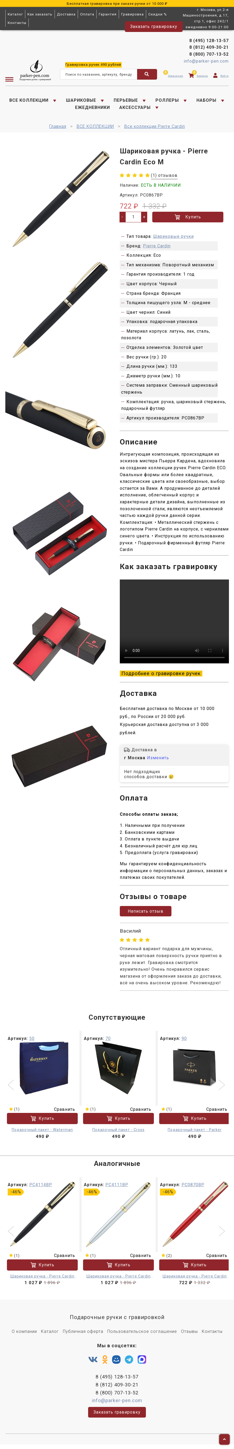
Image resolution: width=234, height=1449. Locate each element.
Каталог (15, 14)
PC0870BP (193, 1188)
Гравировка (132, 14)
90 (184, 1041)
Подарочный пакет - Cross (118, 1133)
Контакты (17, 23)
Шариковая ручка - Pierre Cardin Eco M (42, 1280)
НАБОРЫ (206, 101)
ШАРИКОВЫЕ (81, 101)
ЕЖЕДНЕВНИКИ (92, 108)
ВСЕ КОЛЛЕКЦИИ (28, 101)
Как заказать (39, 14)
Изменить (158, 761)
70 (108, 1041)
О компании (24, 1335)
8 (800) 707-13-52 (209, 55)
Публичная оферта (83, 1335)
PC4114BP (40, 1188)
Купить (188, 219)
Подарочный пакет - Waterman (42, 1133)
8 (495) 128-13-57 (209, 41)
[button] (11, 1089)
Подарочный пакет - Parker (195, 1133)
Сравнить (61, 1112)
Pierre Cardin (157, 247)
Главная (57, 128)
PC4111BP (116, 1188)
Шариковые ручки (173, 238)
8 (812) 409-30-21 (209, 48)
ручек (93, 65)
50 (32, 1041)
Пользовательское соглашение (142, 1335)
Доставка (66, 14)
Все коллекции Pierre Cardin (154, 128)
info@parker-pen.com (206, 61)
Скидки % (157, 14)
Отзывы (189, 1335)
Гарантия (108, 14)
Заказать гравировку (153, 26)
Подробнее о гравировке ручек (161, 676)
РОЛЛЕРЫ (167, 101)
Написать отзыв (145, 914)
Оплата (87, 14)
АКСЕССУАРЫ (135, 108)
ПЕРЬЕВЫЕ (126, 101)
